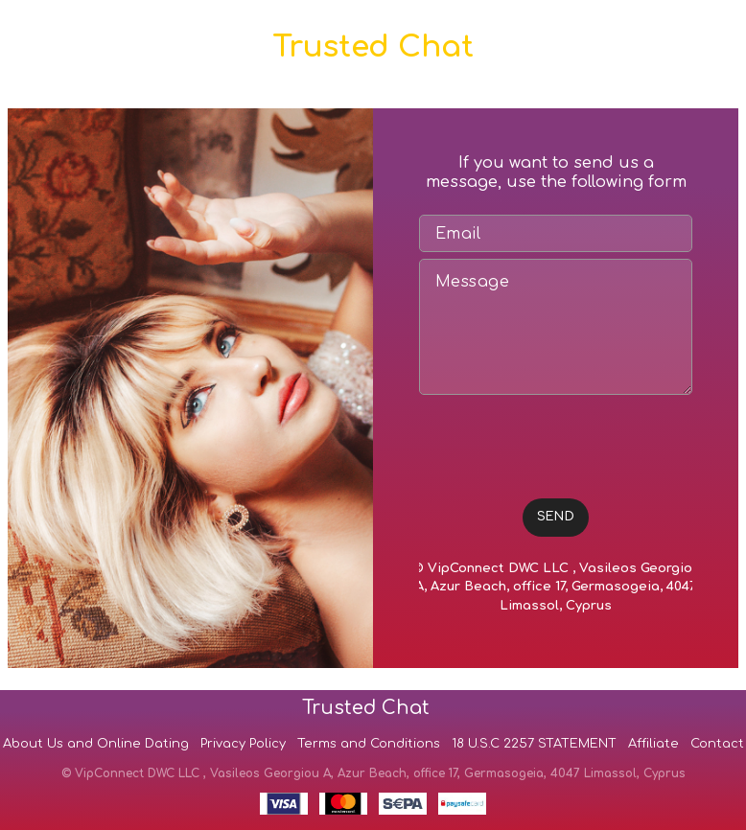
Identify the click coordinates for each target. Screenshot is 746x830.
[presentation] (565, 439)
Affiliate (653, 743)
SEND (556, 516)
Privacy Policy (243, 743)
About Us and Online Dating (96, 743)
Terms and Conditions (368, 743)
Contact (717, 743)
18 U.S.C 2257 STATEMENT (534, 743)
